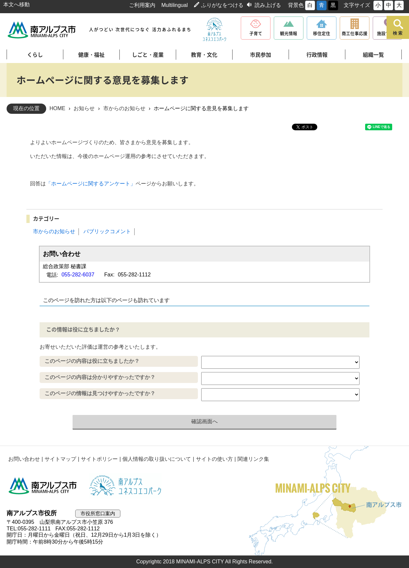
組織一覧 (373, 54)
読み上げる (268, 5)
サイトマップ (60, 459)
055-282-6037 (77, 274)
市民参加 (260, 54)
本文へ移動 (16, 4)
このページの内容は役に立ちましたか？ (92, 361)
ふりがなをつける (222, 5)
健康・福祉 (91, 54)
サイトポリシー (99, 459)
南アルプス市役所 (43, 486)
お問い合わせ (24, 459)
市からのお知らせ (124, 108)
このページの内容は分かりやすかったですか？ (100, 377)
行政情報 (317, 54)
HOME (57, 108)
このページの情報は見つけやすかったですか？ (100, 393)
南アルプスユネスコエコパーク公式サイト (214, 29)
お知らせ (84, 108)
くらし (35, 54)
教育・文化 (204, 54)
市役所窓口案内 (97, 513)
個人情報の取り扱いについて (156, 459)
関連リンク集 (253, 459)
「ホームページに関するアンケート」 (91, 183)
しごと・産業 (148, 54)
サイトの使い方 (214, 459)
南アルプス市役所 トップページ (42, 30)
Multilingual (174, 5)
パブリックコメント (107, 231)
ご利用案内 (142, 5)
